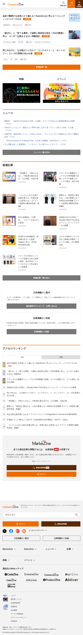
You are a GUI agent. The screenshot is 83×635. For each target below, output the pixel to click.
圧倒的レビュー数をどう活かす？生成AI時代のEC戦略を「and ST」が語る (37, 420)
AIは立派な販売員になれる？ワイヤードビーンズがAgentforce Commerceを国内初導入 (42, 414)
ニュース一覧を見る (41, 152)
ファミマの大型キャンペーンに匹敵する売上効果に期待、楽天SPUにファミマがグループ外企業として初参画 (28, 261)
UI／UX (20, 42)
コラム (6, 59)
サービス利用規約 (17, 614)
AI (11, 59)
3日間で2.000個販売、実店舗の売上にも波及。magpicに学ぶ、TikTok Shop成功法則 (28, 240)
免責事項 (14, 606)
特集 (6, 560)
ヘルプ (13, 595)
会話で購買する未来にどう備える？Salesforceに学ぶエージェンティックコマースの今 (34, 17)
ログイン (41, 474)
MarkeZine (9, 549)
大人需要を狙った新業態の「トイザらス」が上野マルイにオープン (35, 144)
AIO (16, 59)
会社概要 (14, 610)
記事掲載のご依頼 (41, 332)
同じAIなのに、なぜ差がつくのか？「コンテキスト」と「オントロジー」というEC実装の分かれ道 (34, 52)
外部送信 (14, 621)
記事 (70, 549)
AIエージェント (17, 25)
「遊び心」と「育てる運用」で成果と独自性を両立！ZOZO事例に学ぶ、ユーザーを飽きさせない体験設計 (33, 34)
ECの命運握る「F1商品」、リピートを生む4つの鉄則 (28, 220)
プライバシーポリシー (18, 617)
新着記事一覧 (41, 67)
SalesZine (30, 549)
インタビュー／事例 (9, 42)
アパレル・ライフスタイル (42, 42)
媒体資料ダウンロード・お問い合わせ (41, 306)
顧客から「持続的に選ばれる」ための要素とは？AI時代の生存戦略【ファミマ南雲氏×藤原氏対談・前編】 (69, 200)
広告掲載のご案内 (21, 538)
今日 (22, 357)
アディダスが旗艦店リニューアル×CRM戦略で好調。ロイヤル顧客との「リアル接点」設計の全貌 (69, 178)
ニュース (51, 549)
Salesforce (7, 25)
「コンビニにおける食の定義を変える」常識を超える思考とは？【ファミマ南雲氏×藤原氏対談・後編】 (28, 200)
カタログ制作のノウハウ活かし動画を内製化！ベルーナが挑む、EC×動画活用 (69, 240)
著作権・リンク (16, 599)
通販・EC (28, 25)
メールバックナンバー (41, 461)
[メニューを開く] (4, 4)
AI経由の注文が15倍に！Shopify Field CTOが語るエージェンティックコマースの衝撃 (69, 221)
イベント (29, 560)
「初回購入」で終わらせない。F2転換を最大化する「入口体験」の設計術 (28, 176)
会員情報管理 (15, 603)
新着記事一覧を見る (41, 278)
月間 (60, 357)
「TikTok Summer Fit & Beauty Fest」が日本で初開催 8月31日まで (36, 141)
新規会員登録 (41, 467)
